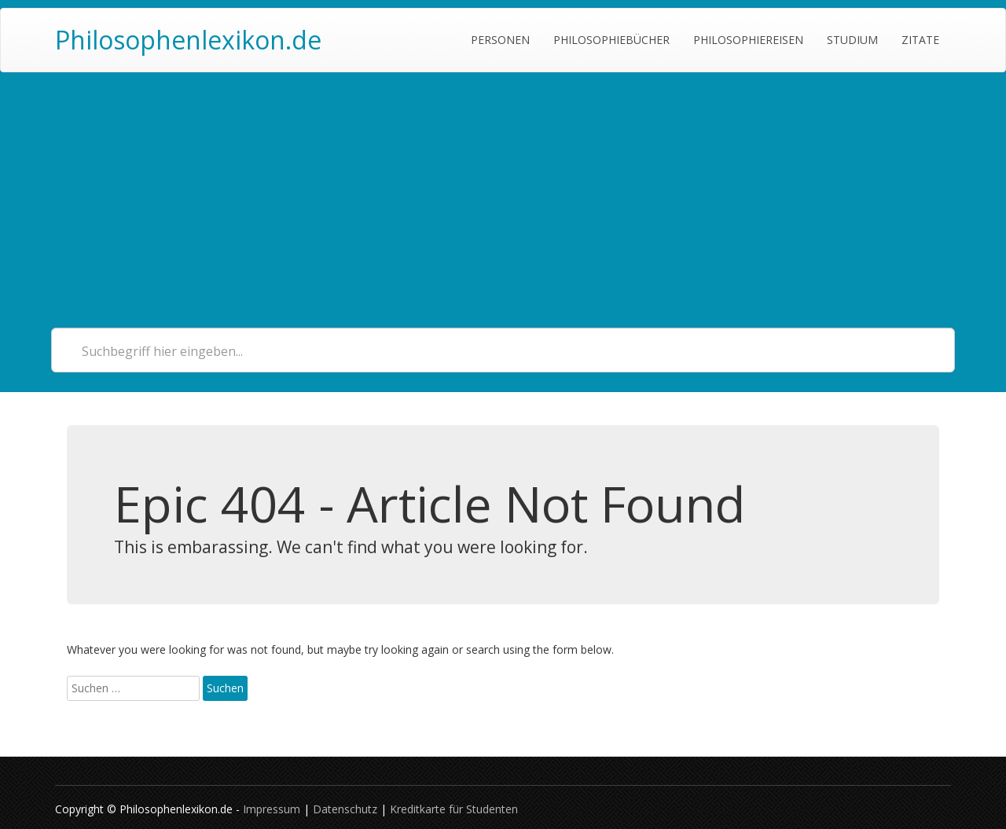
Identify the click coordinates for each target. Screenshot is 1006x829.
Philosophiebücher (611, 39)
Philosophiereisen (748, 39)
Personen (500, 39)
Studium (852, 39)
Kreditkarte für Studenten (454, 808)
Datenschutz (345, 808)
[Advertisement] (503, 190)
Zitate (920, 39)
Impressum (271, 808)
